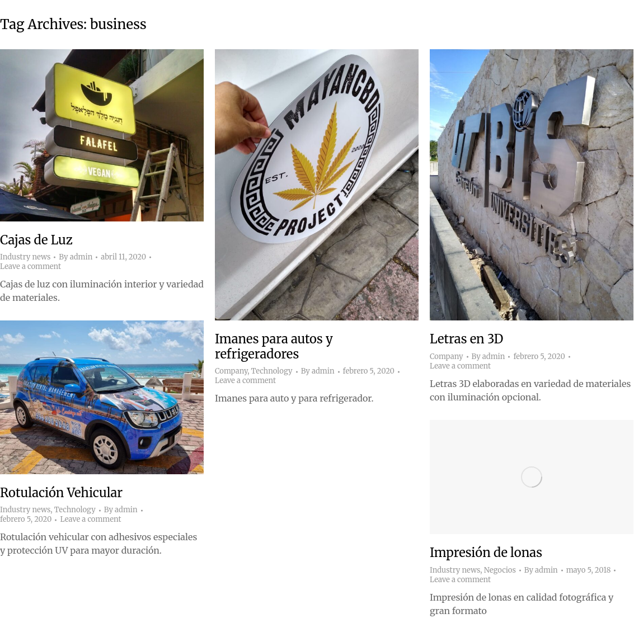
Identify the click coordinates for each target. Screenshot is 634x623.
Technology (272, 371)
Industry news (25, 257)
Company (231, 371)
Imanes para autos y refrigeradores (274, 346)
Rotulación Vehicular (61, 493)
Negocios (500, 570)
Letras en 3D (466, 339)
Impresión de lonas (486, 552)
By (75, 257)
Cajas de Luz (36, 240)
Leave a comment (30, 266)
